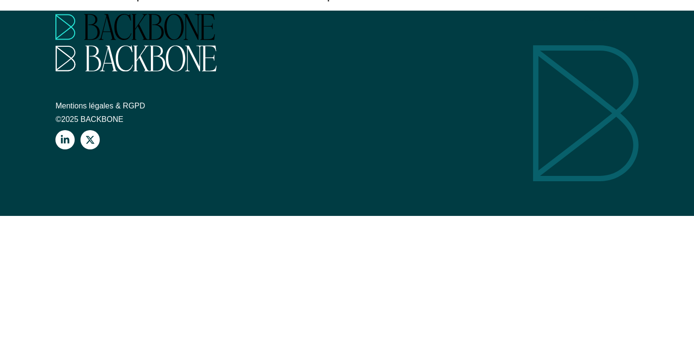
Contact (596, 18)
